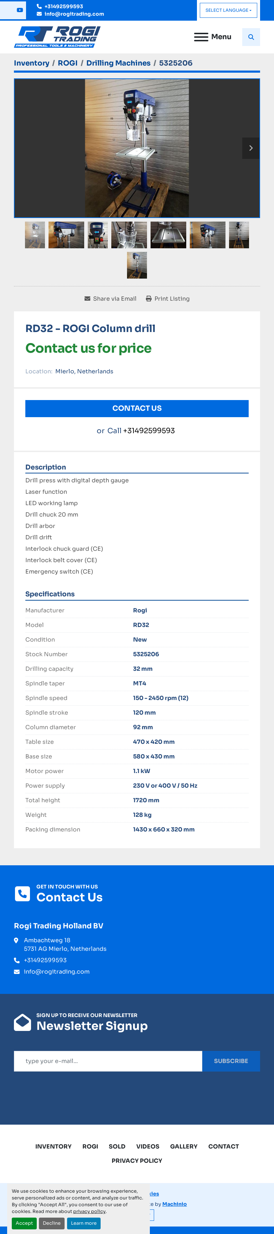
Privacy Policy (137, 1161)
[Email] (108, 1061)
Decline (52, 1223)
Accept (24, 1223)
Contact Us (137, 408)
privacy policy (89, 1211)
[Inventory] (31, 63)
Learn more (84, 1223)
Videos (147, 1146)
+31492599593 (64, 6)
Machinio (174, 1204)
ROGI (90, 1146)
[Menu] (201, 37)
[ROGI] (68, 63)
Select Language (227, 10)
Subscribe (231, 1061)
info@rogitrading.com (74, 14)
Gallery (184, 1146)
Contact (223, 1146)
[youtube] (20, 10)
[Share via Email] (110, 299)
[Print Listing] (167, 299)
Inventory (53, 1146)
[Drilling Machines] (118, 63)
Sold (117, 1146)
